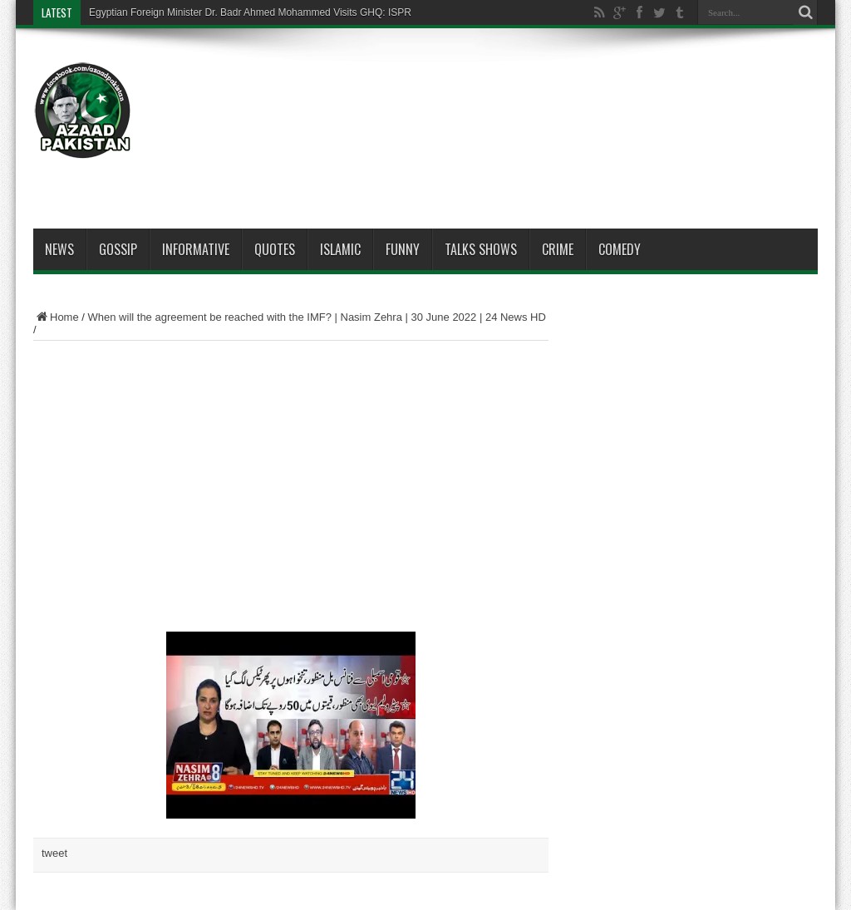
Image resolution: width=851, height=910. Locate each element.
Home (56, 317)
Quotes (274, 249)
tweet (54, 853)
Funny (403, 249)
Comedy (619, 249)
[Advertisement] (515, 93)
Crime (557, 249)
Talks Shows (481, 249)
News (59, 249)
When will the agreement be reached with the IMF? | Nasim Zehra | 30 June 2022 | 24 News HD (317, 317)
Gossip (118, 249)
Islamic (340, 249)
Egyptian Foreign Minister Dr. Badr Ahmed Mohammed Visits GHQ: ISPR (250, 12)
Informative (195, 249)
